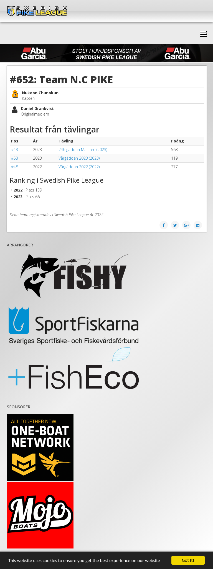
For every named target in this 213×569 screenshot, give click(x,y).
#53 (14, 158)
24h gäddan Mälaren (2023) (83, 149)
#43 (14, 149)
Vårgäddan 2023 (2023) (79, 158)
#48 (14, 166)
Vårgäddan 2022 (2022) (79, 166)
